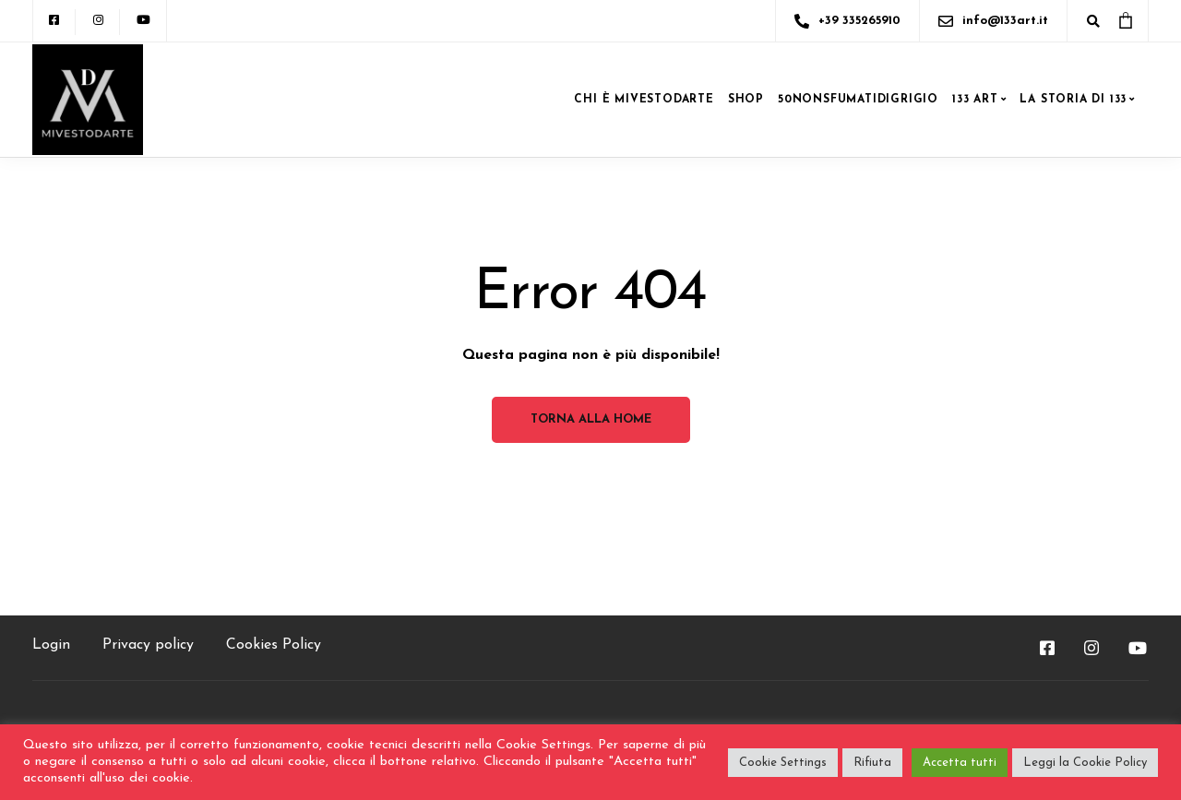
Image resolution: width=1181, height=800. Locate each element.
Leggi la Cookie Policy (1085, 763)
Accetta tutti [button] (959, 763)
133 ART (975, 99)
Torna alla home (591, 419)
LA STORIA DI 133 (1073, 99)
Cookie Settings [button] (783, 763)
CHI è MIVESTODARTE (643, 99)
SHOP (746, 99)
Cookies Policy (273, 645)
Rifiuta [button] (872, 763)
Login (51, 645)
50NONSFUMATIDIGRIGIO (858, 99)
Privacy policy (148, 645)
